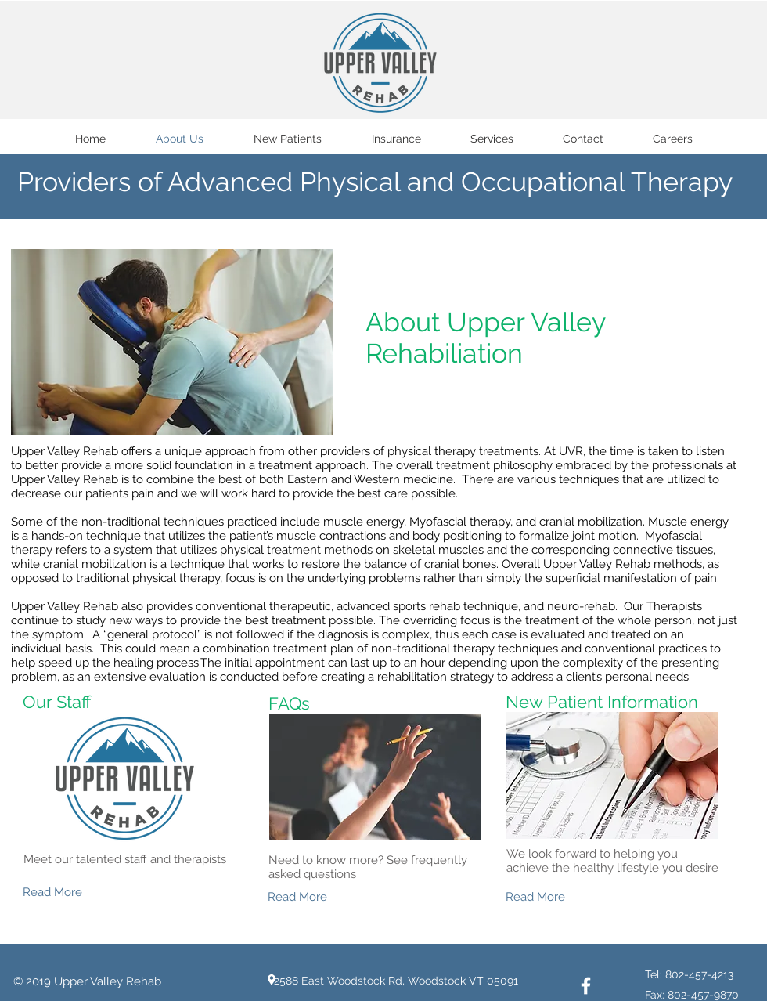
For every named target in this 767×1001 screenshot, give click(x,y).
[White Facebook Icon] (585, 985)
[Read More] (78, 892)
